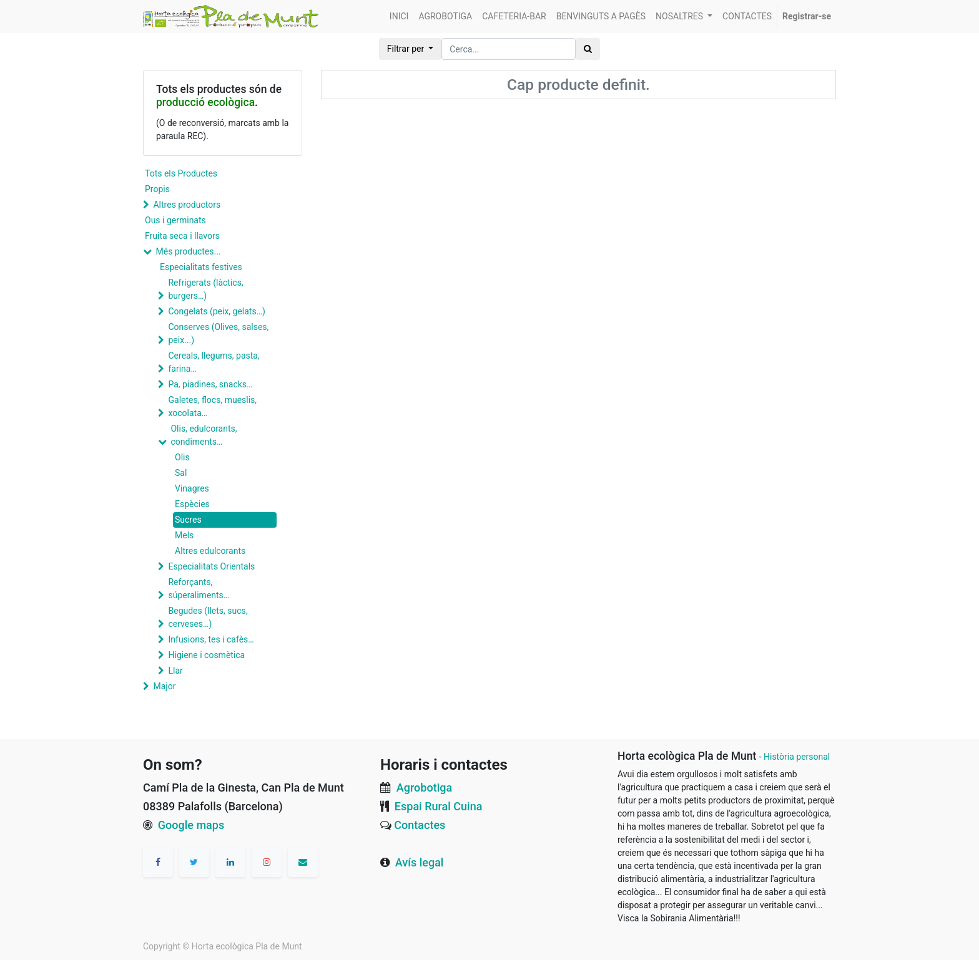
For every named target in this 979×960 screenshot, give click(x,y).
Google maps (191, 825)
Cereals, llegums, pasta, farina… (213, 362)
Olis (182, 457)
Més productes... (187, 251)
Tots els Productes (181, 173)
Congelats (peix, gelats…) (216, 311)
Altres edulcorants (210, 551)
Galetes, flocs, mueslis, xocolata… (212, 406)
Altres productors (186, 205)
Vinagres (192, 488)
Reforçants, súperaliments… (198, 588)
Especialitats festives (201, 267)
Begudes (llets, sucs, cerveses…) (207, 617)
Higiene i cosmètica (206, 655)
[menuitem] (399, 16)
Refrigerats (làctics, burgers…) (205, 289)
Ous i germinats (175, 220)
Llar (175, 671)
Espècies (192, 504)
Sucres (188, 520)
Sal (181, 473)
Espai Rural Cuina (439, 806)
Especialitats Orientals (211, 566)
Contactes (419, 825)
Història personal (797, 757)
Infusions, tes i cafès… (210, 639)
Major (164, 686)
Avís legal (419, 862)
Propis (157, 189)
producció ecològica (205, 102)
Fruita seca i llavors (182, 236)
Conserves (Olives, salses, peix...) (218, 333)
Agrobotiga (424, 787)
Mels (184, 535)
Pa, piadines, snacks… (210, 384)
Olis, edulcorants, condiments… (203, 435)
